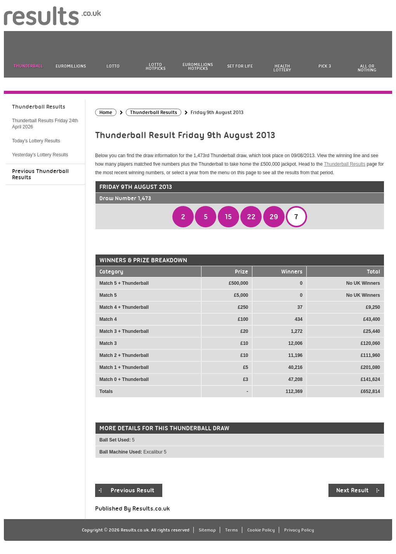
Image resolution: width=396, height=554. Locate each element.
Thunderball (28, 66)
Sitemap (207, 530)
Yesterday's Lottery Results (40, 155)
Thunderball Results (344, 164)
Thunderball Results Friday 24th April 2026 (45, 124)
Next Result (352, 490)
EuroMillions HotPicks (197, 66)
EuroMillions (71, 66)
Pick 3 (324, 66)
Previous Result (133, 490)
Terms (231, 530)
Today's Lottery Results (36, 141)
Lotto (113, 66)
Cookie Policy (261, 530)
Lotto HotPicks (155, 66)
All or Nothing (367, 68)
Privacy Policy (299, 530)
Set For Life (240, 66)
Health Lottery (282, 68)
